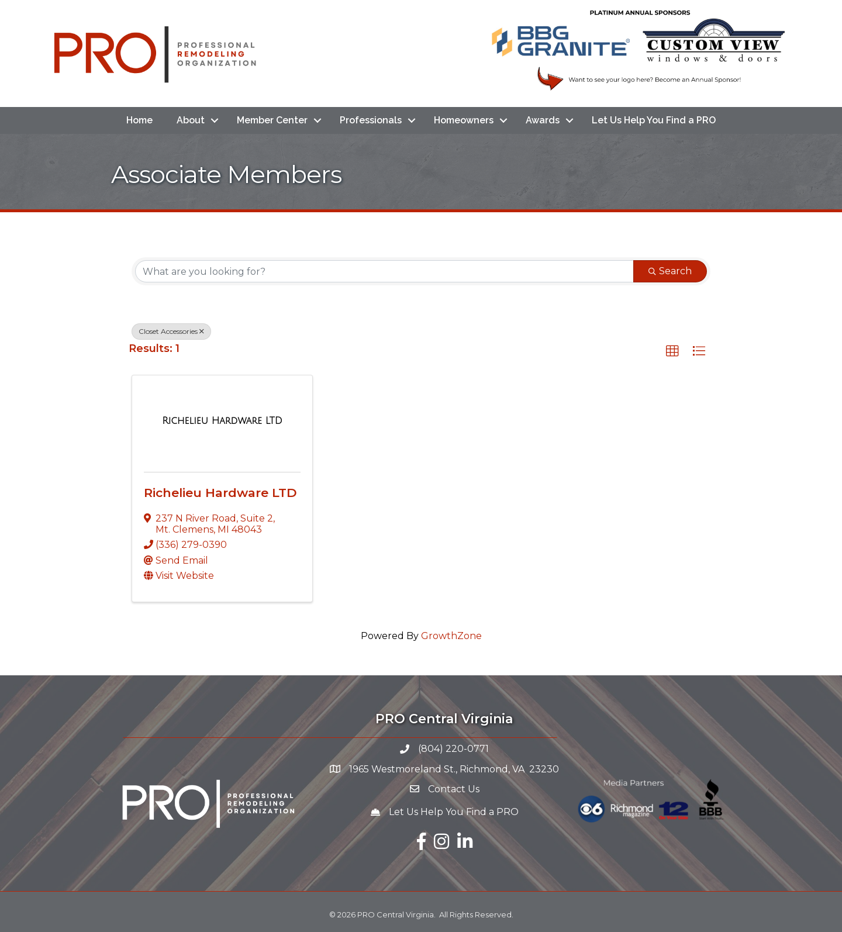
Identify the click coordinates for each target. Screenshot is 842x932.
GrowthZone (451, 635)
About (191, 120)
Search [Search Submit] (670, 271)
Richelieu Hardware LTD (220, 492)
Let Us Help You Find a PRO (654, 120)
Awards (543, 120)
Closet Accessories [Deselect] (171, 331)
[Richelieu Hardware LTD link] (222, 421)
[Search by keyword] (384, 271)
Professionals (371, 120)
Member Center (272, 120)
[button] (672, 351)
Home (139, 120)
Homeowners (464, 120)
